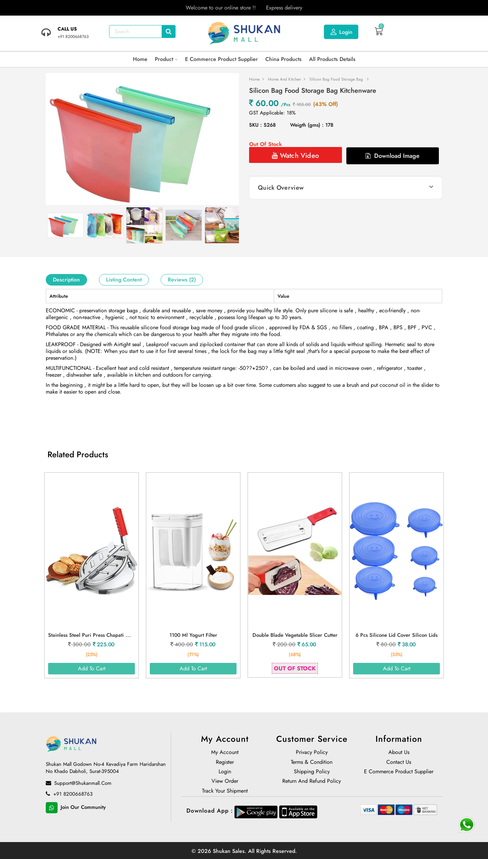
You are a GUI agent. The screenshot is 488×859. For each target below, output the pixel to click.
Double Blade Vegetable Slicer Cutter (295, 635)
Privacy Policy (312, 753)
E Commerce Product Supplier (221, 59)
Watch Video (295, 156)
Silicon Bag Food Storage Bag (336, 79)
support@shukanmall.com (78, 783)
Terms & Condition (311, 763)
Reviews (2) (182, 280)
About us (398, 753)
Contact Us (398, 763)
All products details (332, 59)
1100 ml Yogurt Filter (193, 635)
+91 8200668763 (69, 794)
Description (66, 280)
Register (225, 763)
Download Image (393, 155)
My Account (225, 753)
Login (341, 32)
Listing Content (124, 280)
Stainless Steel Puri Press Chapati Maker (94, 635)
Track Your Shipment (225, 792)
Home (140, 59)
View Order (224, 782)
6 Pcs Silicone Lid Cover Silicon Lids (396, 635)
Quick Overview (281, 187)
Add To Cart (91, 668)
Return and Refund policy (311, 782)
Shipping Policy (312, 772)
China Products (283, 59)
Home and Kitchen (284, 79)
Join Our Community (76, 807)
